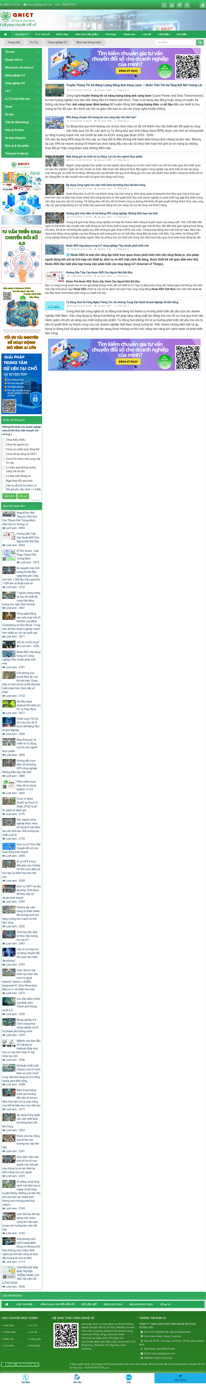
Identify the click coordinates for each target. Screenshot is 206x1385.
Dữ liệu (9, 114)
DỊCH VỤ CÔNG (113, 1304)
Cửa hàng (110, 34)
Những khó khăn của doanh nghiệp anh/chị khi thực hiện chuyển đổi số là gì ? (21, 430)
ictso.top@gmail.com (39, 4)
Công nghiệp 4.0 (15, 83)
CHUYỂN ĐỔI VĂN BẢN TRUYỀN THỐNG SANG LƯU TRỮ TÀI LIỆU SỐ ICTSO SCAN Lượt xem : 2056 (20, 1277)
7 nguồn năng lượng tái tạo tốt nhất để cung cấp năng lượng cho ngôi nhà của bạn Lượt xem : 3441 (21, 600)
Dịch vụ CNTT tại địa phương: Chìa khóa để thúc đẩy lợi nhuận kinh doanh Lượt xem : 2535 (21, 894)
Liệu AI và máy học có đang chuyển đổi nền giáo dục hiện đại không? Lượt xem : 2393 (21, 957)
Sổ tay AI (165, 1304)
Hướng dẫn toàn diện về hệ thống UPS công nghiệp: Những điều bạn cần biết (112, 213)
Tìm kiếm (181, 34)
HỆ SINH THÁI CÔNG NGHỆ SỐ (73, 1318)
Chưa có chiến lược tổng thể (20, 449)
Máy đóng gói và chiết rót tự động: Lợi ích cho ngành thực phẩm (104, 156)
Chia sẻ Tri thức (14, 130)
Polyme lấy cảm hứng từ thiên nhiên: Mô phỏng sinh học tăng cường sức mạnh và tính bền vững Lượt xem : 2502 (21, 917)
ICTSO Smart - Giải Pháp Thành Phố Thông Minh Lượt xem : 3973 (28, 556)
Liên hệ (146, 34)
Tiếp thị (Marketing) (17, 122)
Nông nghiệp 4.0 (15, 75)
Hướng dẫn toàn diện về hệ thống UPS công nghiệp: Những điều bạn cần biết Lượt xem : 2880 (19, 768)
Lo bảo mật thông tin (16, 476)
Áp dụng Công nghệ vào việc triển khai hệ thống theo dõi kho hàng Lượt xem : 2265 (21, 1122)
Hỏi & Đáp (62, 34)
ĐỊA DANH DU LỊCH (141, 1304)
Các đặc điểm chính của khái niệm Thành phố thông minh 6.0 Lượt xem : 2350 (21, 1006)
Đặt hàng (180, 1378)
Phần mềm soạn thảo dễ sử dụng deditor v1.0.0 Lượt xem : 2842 (19, 787)
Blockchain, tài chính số (19, 67)
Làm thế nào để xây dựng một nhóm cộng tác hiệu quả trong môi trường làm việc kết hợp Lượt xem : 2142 (21, 1224)
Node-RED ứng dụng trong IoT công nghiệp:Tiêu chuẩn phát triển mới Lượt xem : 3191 (21, 659)
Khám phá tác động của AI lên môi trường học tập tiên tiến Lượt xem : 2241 (21, 1143)
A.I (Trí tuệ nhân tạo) (17, 98)
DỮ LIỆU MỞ (88, 1304)
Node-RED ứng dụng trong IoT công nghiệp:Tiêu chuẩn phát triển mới (107, 245)
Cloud (8, 106)
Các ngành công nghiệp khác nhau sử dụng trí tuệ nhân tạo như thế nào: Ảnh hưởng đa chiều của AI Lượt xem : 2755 (21, 829)
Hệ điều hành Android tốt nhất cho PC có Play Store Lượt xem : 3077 (21, 707)
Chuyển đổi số (13, 59)
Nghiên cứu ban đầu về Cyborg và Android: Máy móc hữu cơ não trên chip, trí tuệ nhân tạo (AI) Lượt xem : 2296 (21, 1050)
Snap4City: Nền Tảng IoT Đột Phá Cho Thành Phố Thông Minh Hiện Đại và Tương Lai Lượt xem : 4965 (19, 520)
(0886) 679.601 (12, 4)
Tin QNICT (21, 34)
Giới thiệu (163, 34)
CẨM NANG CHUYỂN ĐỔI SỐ (57, 1304)
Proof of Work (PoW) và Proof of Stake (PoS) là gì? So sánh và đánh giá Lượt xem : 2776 (20, 806)
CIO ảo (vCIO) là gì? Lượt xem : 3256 (28, 644)
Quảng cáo (35, 1339)
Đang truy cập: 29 (27, 1364)
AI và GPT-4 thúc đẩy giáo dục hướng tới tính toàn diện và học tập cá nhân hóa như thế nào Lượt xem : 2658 (21, 871)
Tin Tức (33, 1325)
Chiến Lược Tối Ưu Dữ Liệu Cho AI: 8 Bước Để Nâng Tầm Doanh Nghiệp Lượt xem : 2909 (20, 726)
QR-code (8, 1364)
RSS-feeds (34, 1345)
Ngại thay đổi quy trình (17, 481)
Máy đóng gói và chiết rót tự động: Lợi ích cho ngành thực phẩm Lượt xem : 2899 (20, 747)
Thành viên (129, 34)
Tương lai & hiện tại (16, 153)
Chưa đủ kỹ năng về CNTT (19, 454)
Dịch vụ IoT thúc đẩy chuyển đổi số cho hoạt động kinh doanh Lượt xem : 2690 (21, 850)
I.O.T (8, 90)
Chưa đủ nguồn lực (15, 445)
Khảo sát (9, 1339)
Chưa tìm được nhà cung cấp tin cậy (21, 460)
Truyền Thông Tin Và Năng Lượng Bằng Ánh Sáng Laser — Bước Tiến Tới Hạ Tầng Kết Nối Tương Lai (134, 85)
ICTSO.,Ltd (103, 1367)
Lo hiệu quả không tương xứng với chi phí (18, 469)
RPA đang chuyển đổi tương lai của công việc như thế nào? (101, 117)
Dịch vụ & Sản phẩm (86, 34)
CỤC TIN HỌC (24, 1304)
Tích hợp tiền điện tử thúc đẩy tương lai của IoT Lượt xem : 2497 (20, 938)
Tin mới (9, 51)
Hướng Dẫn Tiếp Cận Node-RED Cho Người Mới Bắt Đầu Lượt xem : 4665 (20, 539)
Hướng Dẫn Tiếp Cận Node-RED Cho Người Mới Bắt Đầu (99, 272)
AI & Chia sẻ (42, 34)
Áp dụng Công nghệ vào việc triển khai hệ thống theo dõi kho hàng (105, 184)
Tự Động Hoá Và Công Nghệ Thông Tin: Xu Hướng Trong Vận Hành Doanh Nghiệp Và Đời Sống (122, 302)
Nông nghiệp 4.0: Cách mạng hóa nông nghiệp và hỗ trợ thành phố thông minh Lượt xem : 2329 (20, 1027)
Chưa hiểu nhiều (13, 440)
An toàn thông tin (15, 137)
